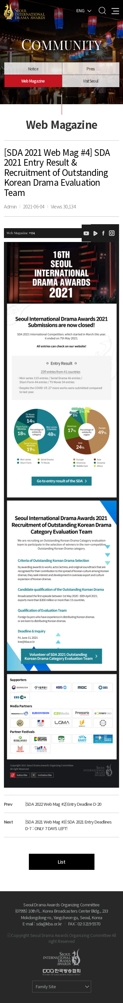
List (61, 861)
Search (102, 10)
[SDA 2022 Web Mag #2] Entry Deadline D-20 (63, 804)
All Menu (115, 10)
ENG (80, 10)
